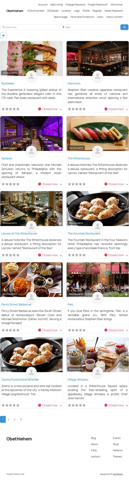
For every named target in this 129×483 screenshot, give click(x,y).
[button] (49, 109)
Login (77, 10)
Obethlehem (14, 11)
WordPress (118, 474)
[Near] (89, 27)
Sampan (6, 158)
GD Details (53, 10)
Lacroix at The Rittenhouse (19, 233)
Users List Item (114, 16)
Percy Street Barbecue (16, 304)
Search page (60, 16)
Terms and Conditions (82, 16)
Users (100, 16)
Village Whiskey (78, 379)
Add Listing (56, 4)
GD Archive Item (36, 10)
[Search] (124, 27)
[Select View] (3, 35)
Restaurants (10, 72)
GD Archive (117, 4)
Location (66, 10)
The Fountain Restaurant (84, 233)
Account (42, 4)
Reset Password (114, 10)
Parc (71, 304)
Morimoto (74, 83)
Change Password (75, 4)
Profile (86, 10)
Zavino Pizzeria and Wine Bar (20, 379)
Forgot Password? (98, 4)
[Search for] (30, 27)
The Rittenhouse (79, 158)
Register (97, 10)
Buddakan (7, 83)
